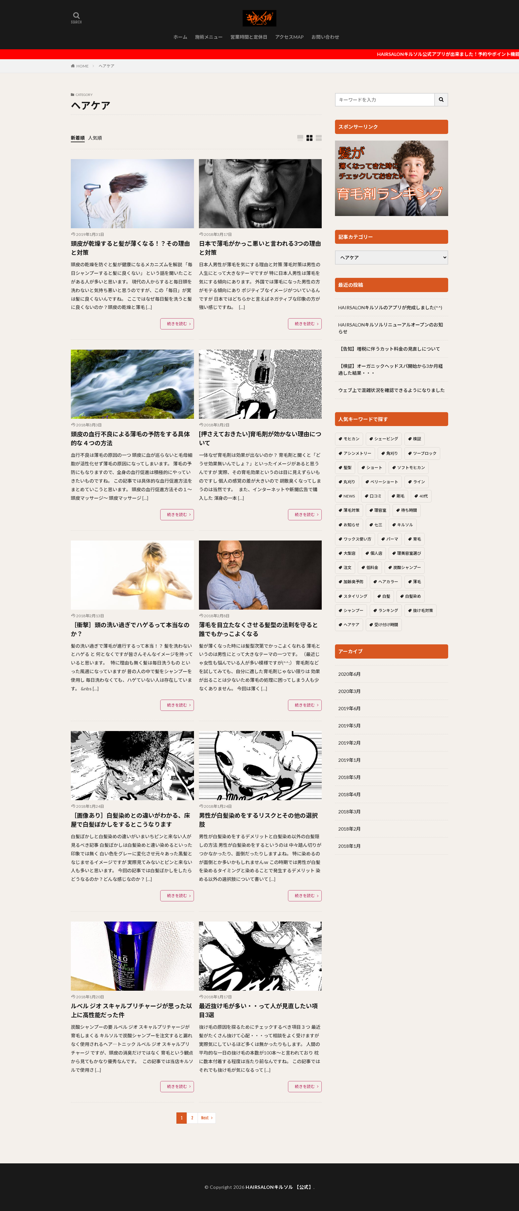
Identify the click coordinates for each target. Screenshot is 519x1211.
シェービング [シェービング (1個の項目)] (386, 438)
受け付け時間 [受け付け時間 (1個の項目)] (386, 624)
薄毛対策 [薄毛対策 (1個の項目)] (351, 510)
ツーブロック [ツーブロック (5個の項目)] (425, 453)
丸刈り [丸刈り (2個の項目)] (349, 481)
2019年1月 (349, 760)
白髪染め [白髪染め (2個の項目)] (413, 596)
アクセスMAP (289, 37)
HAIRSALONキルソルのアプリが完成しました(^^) (390, 307)
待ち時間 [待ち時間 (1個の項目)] (409, 510)
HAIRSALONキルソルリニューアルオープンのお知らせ (390, 328)
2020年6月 (349, 674)
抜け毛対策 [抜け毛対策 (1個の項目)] (423, 610)
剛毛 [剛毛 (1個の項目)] (400, 496)
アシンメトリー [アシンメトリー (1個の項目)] (357, 453)
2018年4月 (349, 794)
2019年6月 (349, 708)
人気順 (95, 138)
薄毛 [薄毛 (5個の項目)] (417, 581)
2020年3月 (349, 691)
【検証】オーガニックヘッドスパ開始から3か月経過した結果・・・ (390, 369)
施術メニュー (209, 37)
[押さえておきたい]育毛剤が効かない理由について (260, 438)
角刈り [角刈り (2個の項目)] (392, 453)
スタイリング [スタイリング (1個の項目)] (355, 596)
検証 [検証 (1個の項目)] (417, 438)
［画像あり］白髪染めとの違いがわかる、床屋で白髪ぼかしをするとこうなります (130, 820)
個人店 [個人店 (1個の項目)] (376, 553)
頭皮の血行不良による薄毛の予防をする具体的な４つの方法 (130, 438)
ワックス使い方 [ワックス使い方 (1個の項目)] (357, 539)
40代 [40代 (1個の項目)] (423, 496)
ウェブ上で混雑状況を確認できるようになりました (391, 390)
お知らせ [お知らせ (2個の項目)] (351, 524)
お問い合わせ (325, 37)
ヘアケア (107, 66)
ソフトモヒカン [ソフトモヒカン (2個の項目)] (411, 467)
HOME (82, 66)
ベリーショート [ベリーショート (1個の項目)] (384, 481)
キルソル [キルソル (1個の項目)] (405, 524)
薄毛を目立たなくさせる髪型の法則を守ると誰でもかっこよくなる (258, 629)
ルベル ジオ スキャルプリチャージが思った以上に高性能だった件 (131, 1010)
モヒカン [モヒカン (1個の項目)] (351, 438)
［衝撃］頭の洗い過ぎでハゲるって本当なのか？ (130, 629)
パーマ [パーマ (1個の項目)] (392, 539)
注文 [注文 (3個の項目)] (348, 567)
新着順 (78, 138)
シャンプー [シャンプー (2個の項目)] (353, 610)
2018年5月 (349, 777)
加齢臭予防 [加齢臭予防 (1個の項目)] (353, 581)
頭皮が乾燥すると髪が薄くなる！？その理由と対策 (130, 248)
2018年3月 (349, 811)
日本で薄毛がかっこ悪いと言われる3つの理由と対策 (260, 248)
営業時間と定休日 (248, 37)
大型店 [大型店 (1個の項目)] (349, 553)
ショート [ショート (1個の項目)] (374, 467)
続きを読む (177, 323)
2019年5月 (349, 725)
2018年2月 (349, 829)
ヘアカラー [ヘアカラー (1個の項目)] (388, 581)
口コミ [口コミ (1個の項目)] (376, 496)
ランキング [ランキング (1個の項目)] (388, 610)
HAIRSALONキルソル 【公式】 (279, 1187)
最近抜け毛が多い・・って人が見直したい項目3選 (258, 1010)
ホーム (180, 37)
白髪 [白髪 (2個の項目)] (386, 596)
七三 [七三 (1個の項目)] (378, 524)
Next (205, 1117)
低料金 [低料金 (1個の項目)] (372, 567)
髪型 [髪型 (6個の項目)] (348, 467)
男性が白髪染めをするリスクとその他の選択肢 (258, 820)
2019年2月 (349, 743)
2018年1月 (349, 846)
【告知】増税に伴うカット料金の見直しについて (389, 349)
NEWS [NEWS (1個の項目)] (349, 496)
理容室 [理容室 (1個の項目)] (380, 510)
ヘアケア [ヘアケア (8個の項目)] (351, 624)
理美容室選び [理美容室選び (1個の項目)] (409, 553)
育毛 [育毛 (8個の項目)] (417, 539)
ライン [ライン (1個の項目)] (419, 481)
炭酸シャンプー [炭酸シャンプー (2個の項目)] (407, 567)
